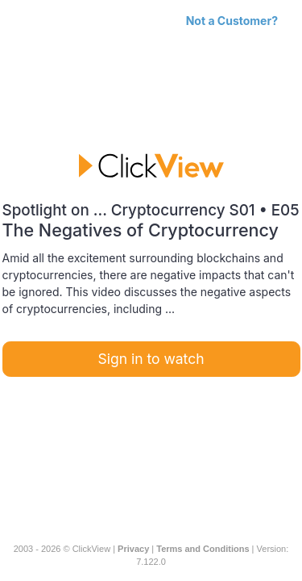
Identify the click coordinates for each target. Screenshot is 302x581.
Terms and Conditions (202, 549)
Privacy (133, 549)
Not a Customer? (232, 20)
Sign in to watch (151, 358)
